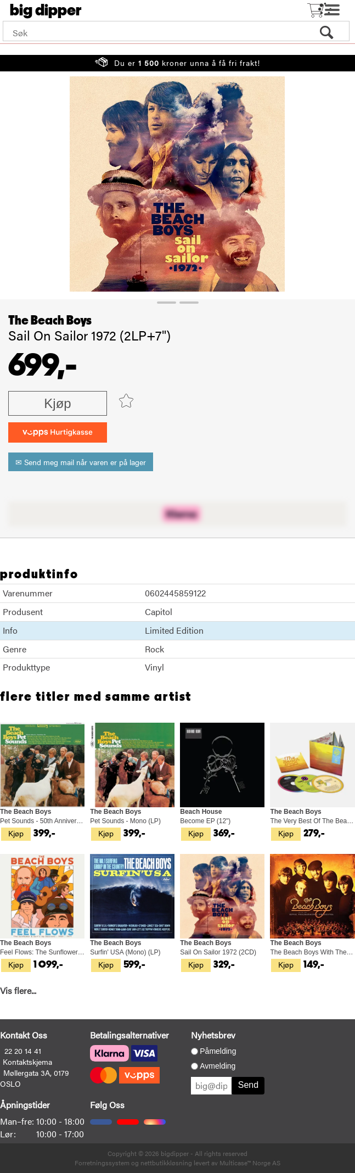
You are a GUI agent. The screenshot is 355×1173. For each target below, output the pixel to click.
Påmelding (218, 1051)
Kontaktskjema (27, 1061)
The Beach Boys (50, 320)
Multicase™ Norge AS (249, 1163)
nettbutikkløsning (166, 1163)
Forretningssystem (102, 1163)
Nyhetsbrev (213, 1035)
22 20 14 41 (22, 1050)
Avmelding (217, 1066)
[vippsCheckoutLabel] (57, 432)
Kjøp (57, 403)
